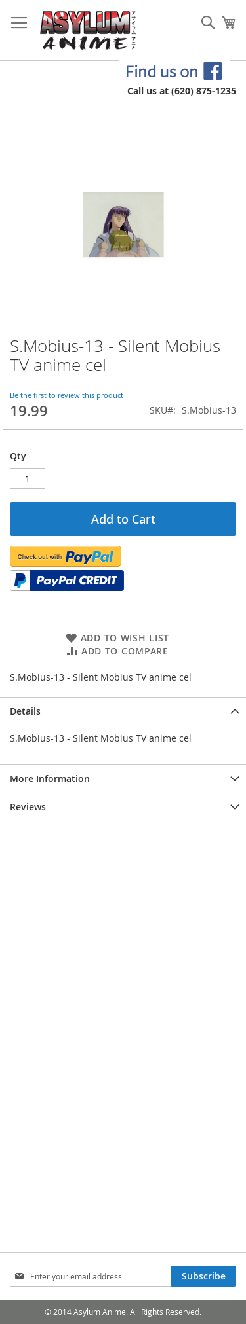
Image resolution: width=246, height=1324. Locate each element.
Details (25, 711)
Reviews (28, 806)
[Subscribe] (203, 1276)
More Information (50, 778)
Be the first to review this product (66, 395)
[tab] (123, 711)
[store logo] (88, 30)
